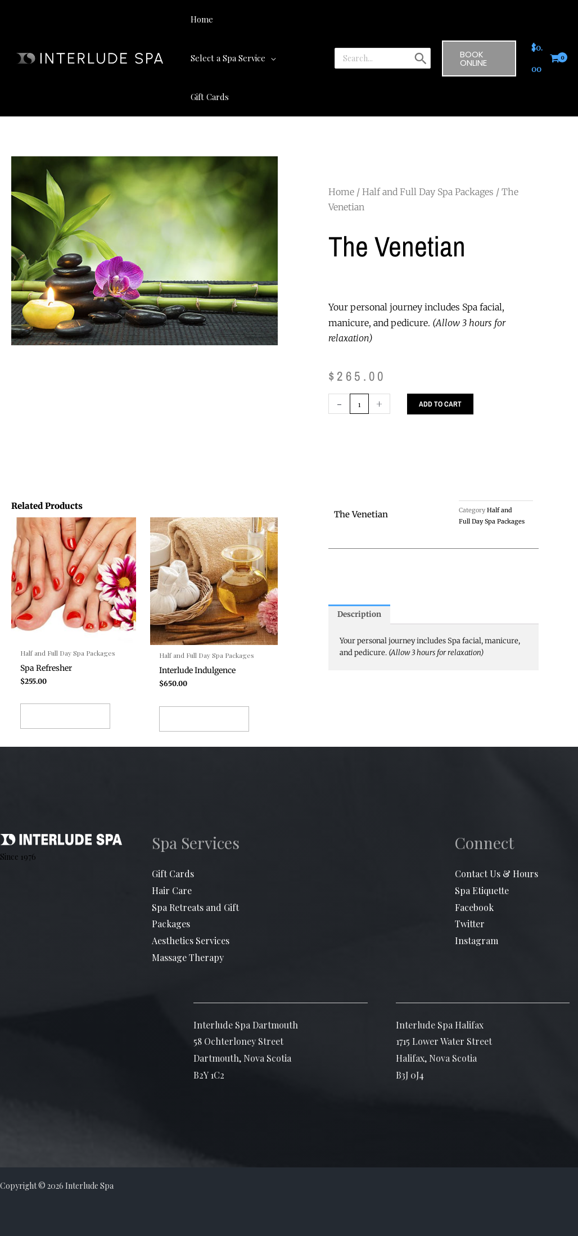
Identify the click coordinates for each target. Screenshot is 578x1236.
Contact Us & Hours (496, 852)
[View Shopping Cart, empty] (545, 39)
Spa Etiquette (482, 868)
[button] (307, 19)
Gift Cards (173, 852)
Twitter (470, 902)
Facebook (474, 885)
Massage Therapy (188, 935)
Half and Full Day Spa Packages (428, 153)
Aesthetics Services (190, 918)
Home (341, 153)
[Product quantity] (360, 365)
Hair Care (172, 868)
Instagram (476, 918)
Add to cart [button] (64, 689)
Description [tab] (361, 576)
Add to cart (442, 365)
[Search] (419, 39)
